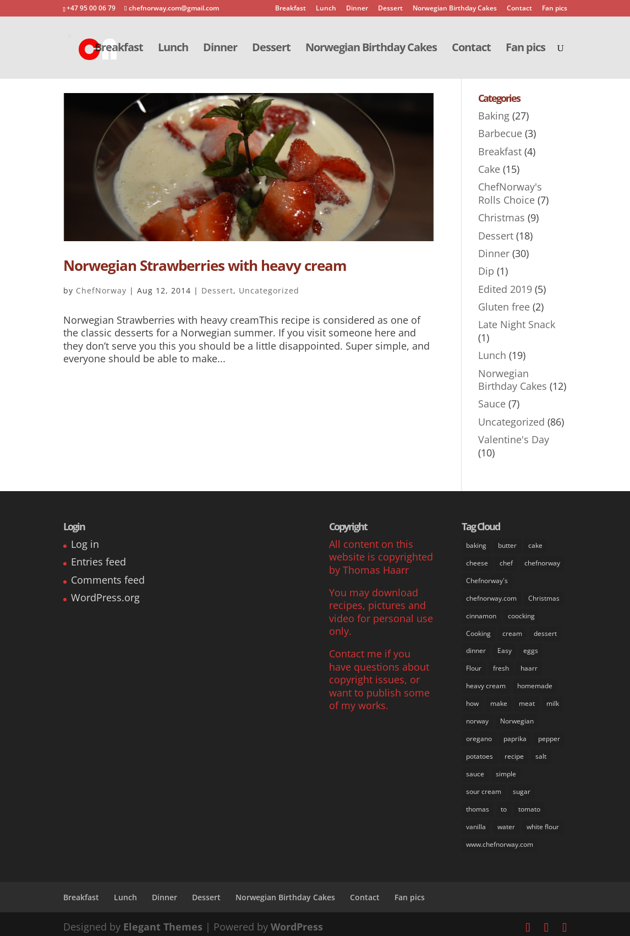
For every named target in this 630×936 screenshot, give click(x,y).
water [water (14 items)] (506, 821)
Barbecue (500, 133)
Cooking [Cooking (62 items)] (478, 631)
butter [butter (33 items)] (507, 545)
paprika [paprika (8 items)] (515, 735)
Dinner (357, 9)
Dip (486, 270)
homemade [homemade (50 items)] (534, 683)
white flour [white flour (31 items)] (543, 821)
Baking (494, 115)
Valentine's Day (513, 439)
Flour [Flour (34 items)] (473, 666)
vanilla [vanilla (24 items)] (476, 821)
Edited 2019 (505, 289)
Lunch (326, 9)
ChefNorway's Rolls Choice (510, 193)
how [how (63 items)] (472, 700)
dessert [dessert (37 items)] (545, 631)
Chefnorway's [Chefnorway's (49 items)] (487, 580)
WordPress (297, 921)
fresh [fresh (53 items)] (501, 666)
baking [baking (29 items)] (476, 545)
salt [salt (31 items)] (540, 752)
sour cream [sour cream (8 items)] (483, 787)
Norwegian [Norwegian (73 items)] (517, 718)
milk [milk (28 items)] (552, 700)
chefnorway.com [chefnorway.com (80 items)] (491, 597)
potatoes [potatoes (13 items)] (479, 752)
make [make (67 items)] (498, 700)
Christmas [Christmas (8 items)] (544, 597)
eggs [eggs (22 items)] (530, 649)
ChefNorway (101, 290)
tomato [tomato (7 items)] (529, 804)
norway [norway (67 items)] (477, 718)
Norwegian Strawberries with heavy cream (205, 265)
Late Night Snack (516, 324)
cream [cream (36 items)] (512, 631)
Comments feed (108, 579)
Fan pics (554, 9)
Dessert (390, 9)
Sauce (492, 403)
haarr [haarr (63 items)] (529, 666)
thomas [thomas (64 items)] (477, 804)
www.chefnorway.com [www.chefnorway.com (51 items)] (499, 839)
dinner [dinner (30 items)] (476, 649)
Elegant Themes (162, 921)
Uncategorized (269, 290)
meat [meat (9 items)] (527, 700)
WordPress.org (105, 597)
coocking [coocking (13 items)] (521, 614)
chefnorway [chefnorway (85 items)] (542, 562)
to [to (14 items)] (504, 804)
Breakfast (290, 9)
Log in (85, 544)
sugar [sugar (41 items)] (521, 787)
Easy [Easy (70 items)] (504, 649)
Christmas (501, 217)
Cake (489, 169)
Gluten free (504, 306)
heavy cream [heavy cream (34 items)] (486, 683)
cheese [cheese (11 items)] (477, 562)
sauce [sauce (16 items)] (475, 770)
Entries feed (98, 561)
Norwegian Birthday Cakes (455, 9)
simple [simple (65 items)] (506, 770)
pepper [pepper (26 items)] (549, 735)
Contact (519, 9)
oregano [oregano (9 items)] (479, 735)
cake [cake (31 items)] (535, 545)
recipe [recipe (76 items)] (514, 752)
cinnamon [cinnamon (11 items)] (481, 614)
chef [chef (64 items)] (506, 562)
